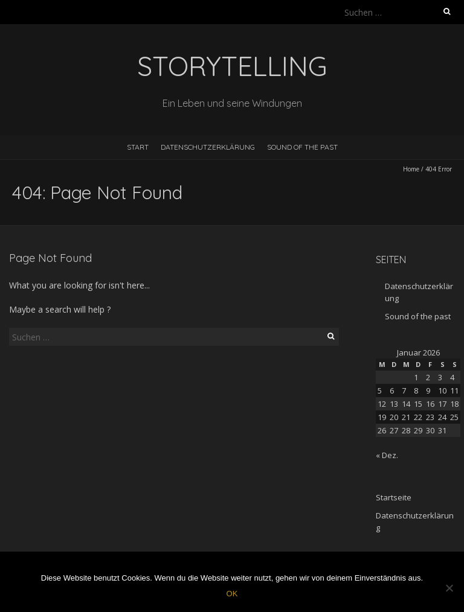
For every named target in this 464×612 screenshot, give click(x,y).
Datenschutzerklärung (208, 146)
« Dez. (387, 455)
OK (232, 593)
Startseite (393, 497)
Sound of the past (302, 146)
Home (411, 169)
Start (138, 146)
